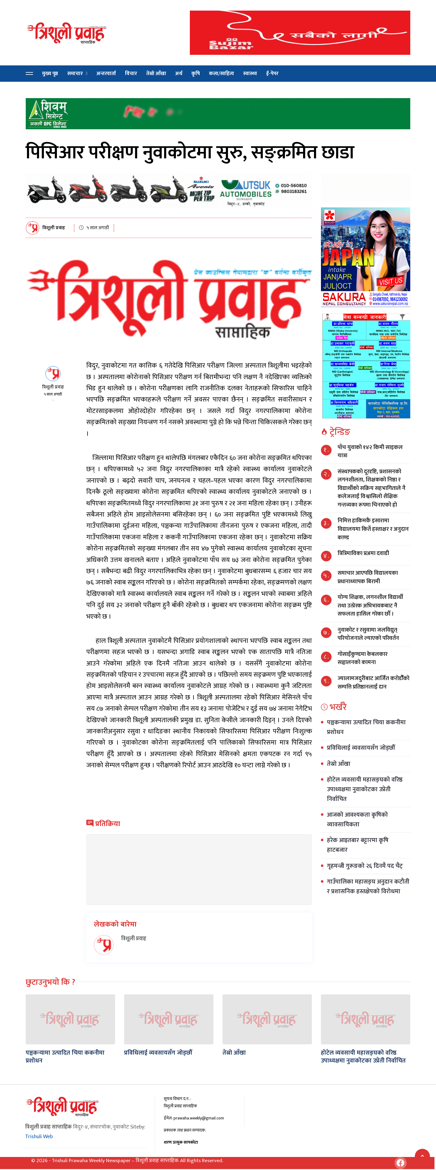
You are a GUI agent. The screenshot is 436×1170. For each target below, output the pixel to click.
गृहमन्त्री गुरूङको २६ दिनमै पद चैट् (365, 866)
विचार (131, 73)
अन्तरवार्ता (106, 73)
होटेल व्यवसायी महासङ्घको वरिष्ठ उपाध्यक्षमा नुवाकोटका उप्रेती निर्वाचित (365, 789)
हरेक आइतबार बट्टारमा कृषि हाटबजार (357, 845)
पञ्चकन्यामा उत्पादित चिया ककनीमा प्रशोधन (366, 727)
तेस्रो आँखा (156, 73)
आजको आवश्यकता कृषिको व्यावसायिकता (357, 820)
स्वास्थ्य (250, 73)
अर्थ (178, 73)
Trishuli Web (39, 1136)
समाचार (75, 73)
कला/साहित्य (221, 73)
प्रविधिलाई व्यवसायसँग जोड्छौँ (361, 748)
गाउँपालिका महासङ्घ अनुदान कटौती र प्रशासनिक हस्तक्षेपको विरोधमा (368, 887)
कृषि (195, 73)
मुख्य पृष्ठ (50, 73)
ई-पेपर (272, 73)
